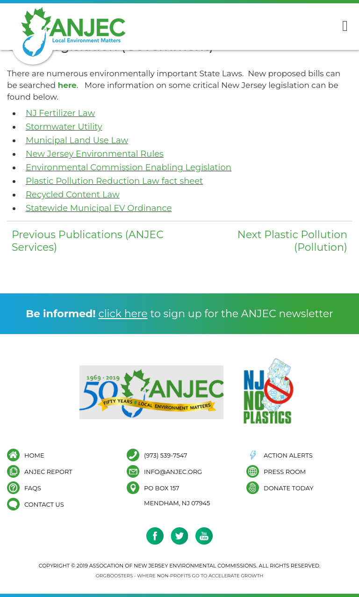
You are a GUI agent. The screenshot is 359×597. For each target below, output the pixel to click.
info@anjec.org (173, 471)
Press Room (285, 471)
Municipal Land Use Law (77, 140)
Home (34, 455)
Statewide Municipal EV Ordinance (99, 208)
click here (122, 313)
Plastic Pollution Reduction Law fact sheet (114, 181)
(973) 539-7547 (165, 455)
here (66, 85)
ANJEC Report (48, 471)
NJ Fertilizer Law (60, 113)
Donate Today (288, 487)
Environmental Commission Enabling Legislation (128, 167)
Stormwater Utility (64, 127)
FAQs (32, 487)
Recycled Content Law (73, 194)
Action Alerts (288, 455)
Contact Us (44, 504)
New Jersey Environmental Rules (95, 154)
